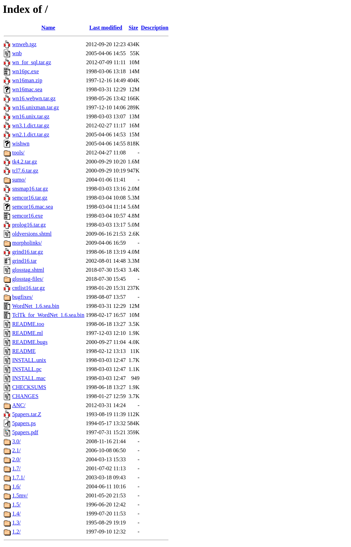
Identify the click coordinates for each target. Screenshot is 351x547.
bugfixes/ (22, 297)
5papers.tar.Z (26, 414)
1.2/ (16, 532)
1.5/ (16, 504)
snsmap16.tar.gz (30, 189)
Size (133, 28)
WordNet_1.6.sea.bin (35, 306)
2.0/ (16, 459)
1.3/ (16, 522)
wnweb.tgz (24, 44)
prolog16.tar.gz (29, 225)
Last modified (105, 28)
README (24, 351)
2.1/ (16, 450)
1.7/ (16, 468)
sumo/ (19, 180)
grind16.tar (24, 261)
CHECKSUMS (29, 387)
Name (48, 28)
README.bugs (30, 342)
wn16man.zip (27, 80)
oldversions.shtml (31, 234)
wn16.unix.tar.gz (30, 116)
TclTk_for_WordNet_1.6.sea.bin (48, 315)
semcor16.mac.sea (32, 207)
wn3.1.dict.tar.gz (30, 125)
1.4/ (16, 513)
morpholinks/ (27, 243)
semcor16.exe (27, 216)
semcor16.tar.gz (29, 198)
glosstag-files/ (27, 279)
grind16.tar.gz (27, 252)
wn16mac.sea (27, 89)
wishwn (21, 143)
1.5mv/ (20, 495)
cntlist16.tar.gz (28, 288)
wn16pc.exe (25, 71)
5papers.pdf (25, 432)
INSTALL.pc (26, 369)
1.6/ (16, 486)
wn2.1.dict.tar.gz (30, 134)
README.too (28, 324)
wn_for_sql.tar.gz (31, 62)
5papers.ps (24, 423)
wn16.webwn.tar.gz (34, 98)
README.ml (27, 333)
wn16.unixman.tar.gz (35, 107)
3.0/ (16, 441)
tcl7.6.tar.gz (25, 171)
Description (154, 28)
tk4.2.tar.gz (24, 162)
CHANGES (25, 396)
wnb (17, 53)
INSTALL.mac (29, 378)
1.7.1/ (18, 477)
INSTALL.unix (29, 360)
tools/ (18, 152)
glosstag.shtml (28, 270)
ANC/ (18, 405)
